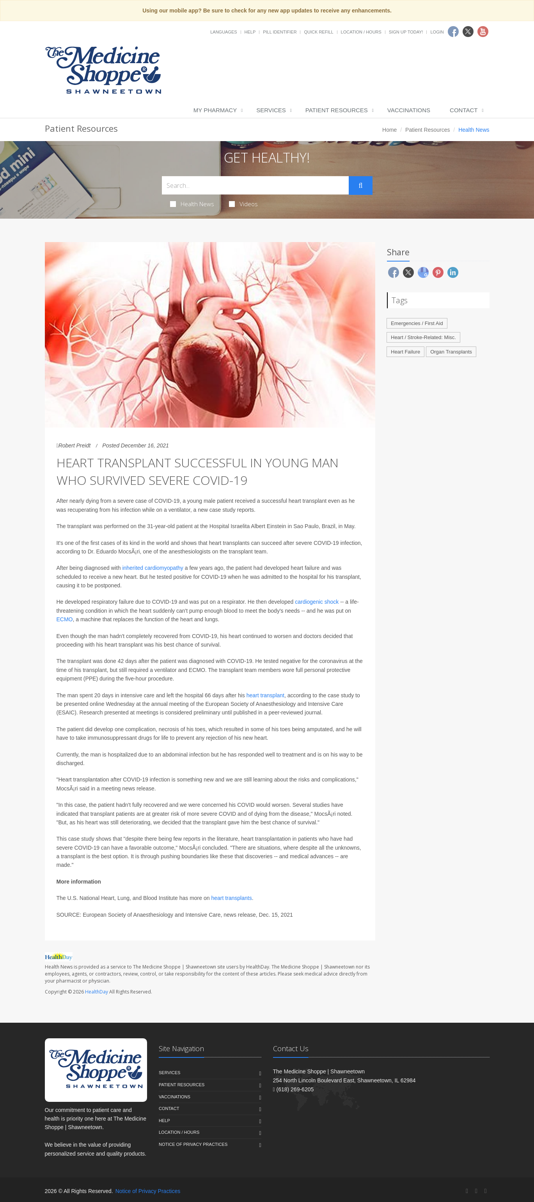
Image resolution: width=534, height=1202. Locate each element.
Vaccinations (408, 110)
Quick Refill (318, 32)
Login (437, 32)
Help (250, 32)
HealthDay (96, 991)
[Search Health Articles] (255, 185)
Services (271, 110)
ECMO (65, 619)
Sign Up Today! (406, 32)
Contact (463, 110)
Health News (192, 204)
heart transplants (231, 898)
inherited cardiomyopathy (152, 568)
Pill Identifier (279, 32)
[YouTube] (485, 1191)
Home (389, 130)
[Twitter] (476, 1191)
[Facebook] (467, 1191)
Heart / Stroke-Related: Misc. (423, 337)
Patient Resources (336, 110)
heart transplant (264, 695)
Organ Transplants (451, 352)
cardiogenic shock (317, 602)
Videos (243, 204)
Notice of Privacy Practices (193, 1144)
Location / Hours (361, 32)
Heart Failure (405, 352)
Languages (223, 32)
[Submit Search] (360, 185)
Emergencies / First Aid (417, 323)
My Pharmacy (215, 110)
